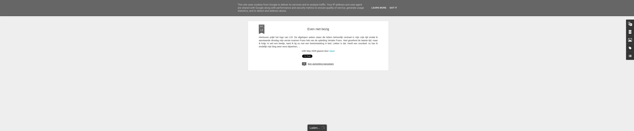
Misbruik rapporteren (344, 129)
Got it (393, 7)
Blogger (332, 129)
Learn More (379, 7)
